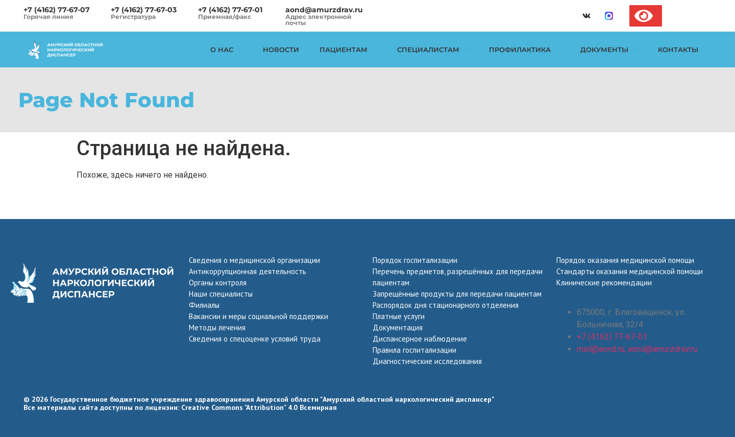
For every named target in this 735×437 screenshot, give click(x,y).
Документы (609, 49)
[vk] (586, 15)
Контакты (678, 49)
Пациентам (348, 49)
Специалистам (433, 49)
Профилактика (524, 49)
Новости (281, 49)
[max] (609, 15)
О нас (226, 49)
